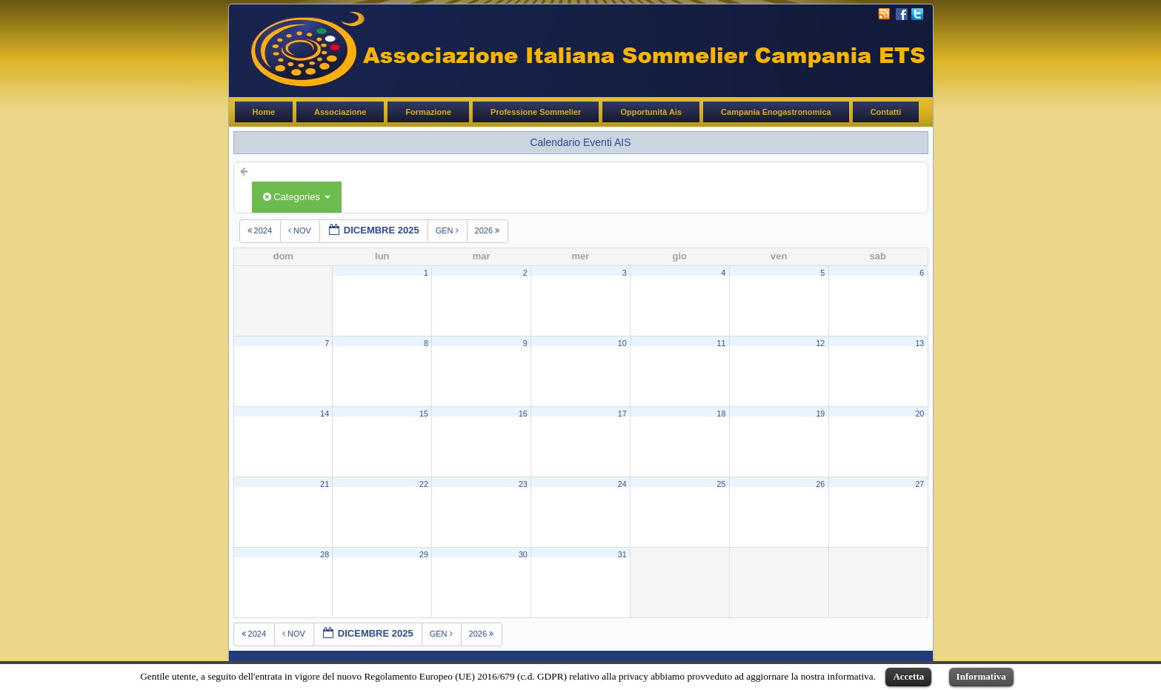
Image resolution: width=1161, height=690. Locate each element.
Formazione (428, 111)
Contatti (886, 111)
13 (919, 343)
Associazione (340, 111)
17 (622, 413)
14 (324, 413)
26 (820, 484)
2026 (488, 230)
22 (423, 484)
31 (622, 554)
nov (300, 230)
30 (523, 554)
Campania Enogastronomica (776, 111)
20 (919, 413)
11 (721, 343)
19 (820, 413)
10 (622, 343)
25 (721, 484)
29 (423, 554)
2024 (261, 230)
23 (523, 484)
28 (324, 554)
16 (523, 413)
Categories (296, 196)
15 (423, 413)
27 (919, 484)
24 (622, 484)
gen (448, 230)
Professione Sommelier (535, 111)
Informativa (981, 676)
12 (820, 343)
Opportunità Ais (651, 111)
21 (324, 484)
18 (721, 413)
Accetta (908, 676)
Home (264, 111)
